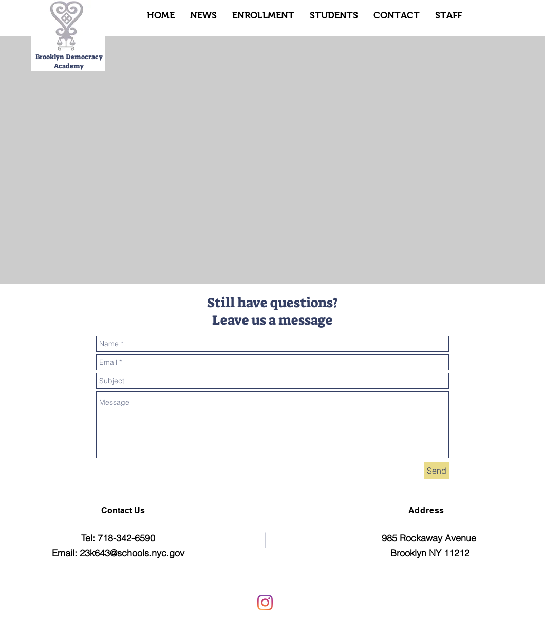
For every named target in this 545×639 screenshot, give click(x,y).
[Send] (436, 470)
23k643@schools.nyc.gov (132, 553)
